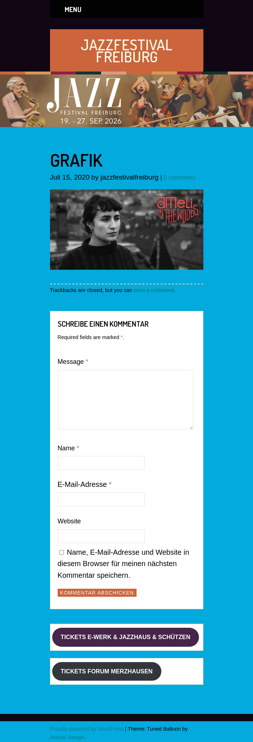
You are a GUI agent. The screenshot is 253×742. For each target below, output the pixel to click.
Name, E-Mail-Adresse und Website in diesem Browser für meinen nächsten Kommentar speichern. (123, 563)
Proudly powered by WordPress (87, 729)
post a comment (154, 290)
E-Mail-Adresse (85, 484)
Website (69, 521)
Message (73, 361)
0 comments (179, 177)
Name (68, 448)
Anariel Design (67, 737)
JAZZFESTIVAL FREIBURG (126, 50)
